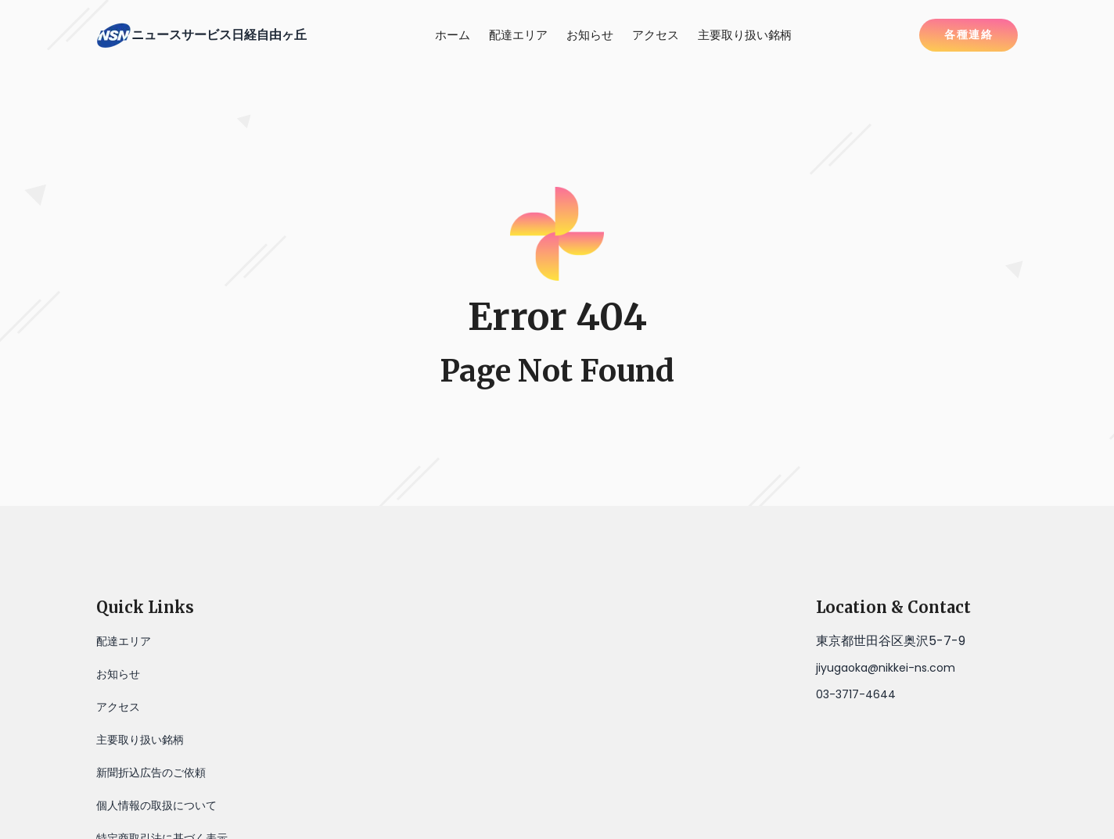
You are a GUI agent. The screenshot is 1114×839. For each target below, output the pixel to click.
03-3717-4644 (856, 694)
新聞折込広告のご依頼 (151, 772)
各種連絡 (968, 34)
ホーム (452, 35)
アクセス (655, 35)
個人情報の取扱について (156, 805)
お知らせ (589, 35)
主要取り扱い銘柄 (745, 35)
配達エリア (518, 35)
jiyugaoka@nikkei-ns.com (885, 668)
